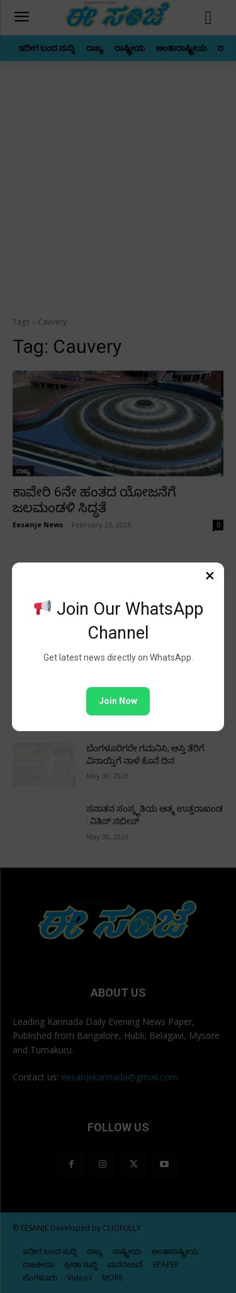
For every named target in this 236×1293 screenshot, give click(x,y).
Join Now (118, 701)
